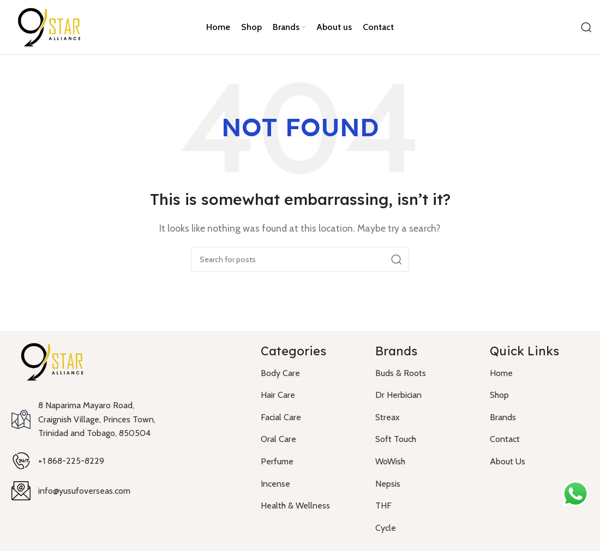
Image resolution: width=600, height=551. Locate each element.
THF (383, 505)
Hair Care (278, 395)
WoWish (390, 461)
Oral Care (278, 439)
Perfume (277, 461)
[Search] (586, 27)
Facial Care (281, 417)
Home (501, 373)
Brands (503, 417)
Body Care (280, 373)
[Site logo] (49, 26)
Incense (275, 484)
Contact (505, 439)
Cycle (385, 528)
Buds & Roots (400, 373)
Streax (387, 417)
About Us (507, 461)
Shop (499, 395)
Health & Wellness (295, 505)
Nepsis (387, 484)
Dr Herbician (398, 395)
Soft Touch (395, 439)
